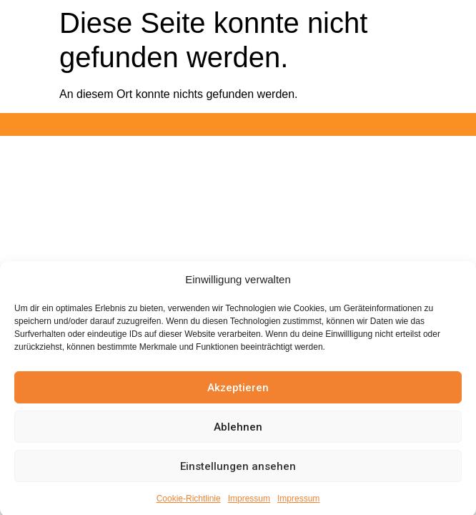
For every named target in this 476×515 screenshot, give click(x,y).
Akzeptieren (238, 392)
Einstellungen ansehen (238, 471)
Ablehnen (238, 432)
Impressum (249, 504)
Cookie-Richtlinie (189, 504)
